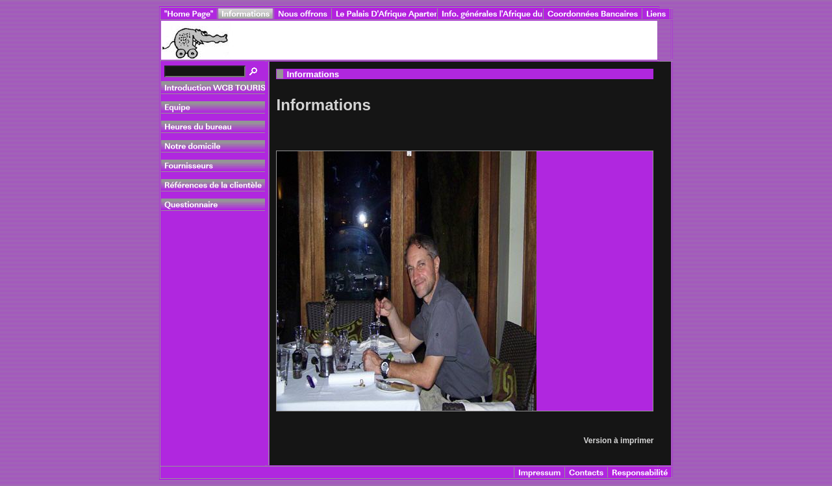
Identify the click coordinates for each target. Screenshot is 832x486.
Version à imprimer (618, 440)
